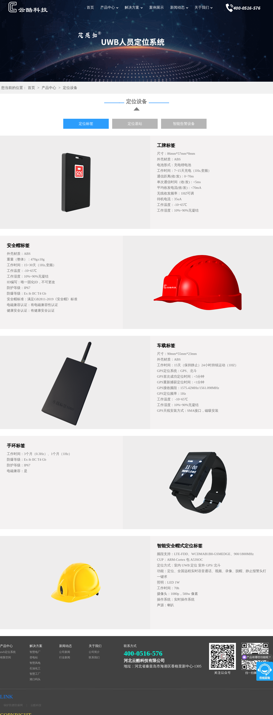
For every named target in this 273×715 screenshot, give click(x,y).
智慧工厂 (35, 673)
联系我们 (94, 657)
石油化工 (35, 668)
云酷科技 (35, 705)
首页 (90, 7)
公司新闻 (64, 652)
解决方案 (132, 7)
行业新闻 (64, 657)
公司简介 (94, 652)
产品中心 (107, 7)
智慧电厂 (35, 652)
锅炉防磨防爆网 (13, 705)
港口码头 (35, 679)
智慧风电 (35, 662)
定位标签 (86, 124)
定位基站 (135, 124)
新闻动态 (177, 7)
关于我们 (202, 7)
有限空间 (5, 657)
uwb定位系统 (8, 652)
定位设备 (70, 88)
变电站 (34, 657)
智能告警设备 (184, 124)
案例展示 (156, 7)
